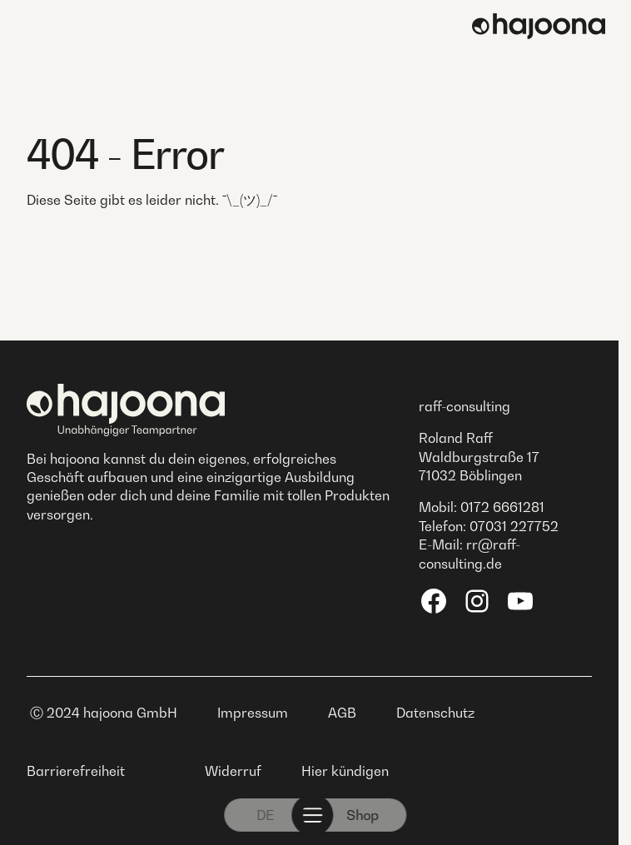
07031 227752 (514, 526)
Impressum (252, 712)
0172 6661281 (502, 507)
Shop (363, 815)
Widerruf (233, 771)
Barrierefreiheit (76, 771)
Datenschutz (435, 712)
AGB (342, 712)
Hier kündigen (345, 771)
